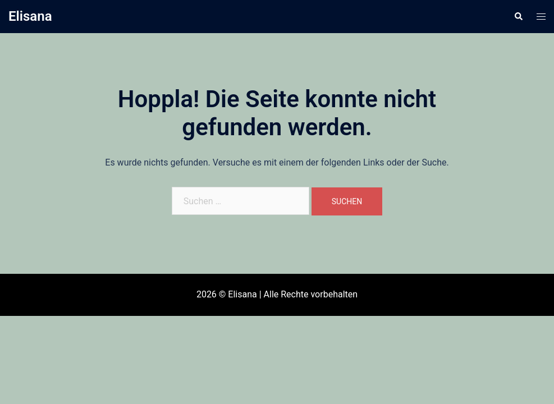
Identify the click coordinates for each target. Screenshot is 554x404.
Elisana (30, 16)
